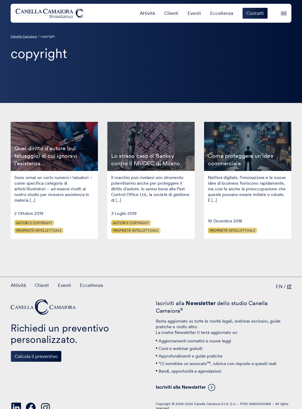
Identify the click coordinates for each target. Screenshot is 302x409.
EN (279, 286)
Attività (147, 13)
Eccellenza (221, 13)
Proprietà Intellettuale (39, 230)
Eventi (194, 13)
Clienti (171, 13)
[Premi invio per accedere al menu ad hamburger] (284, 13)
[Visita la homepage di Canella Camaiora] (50, 13)
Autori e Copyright (34, 223)
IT (289, 286)
